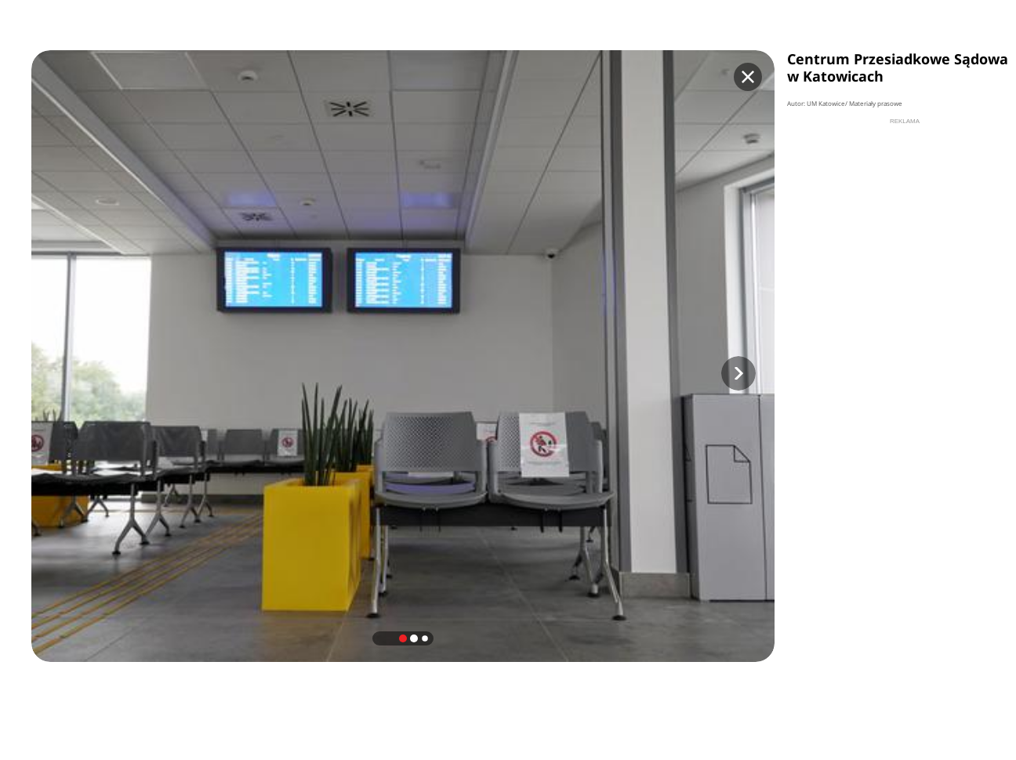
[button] (738, 373)
